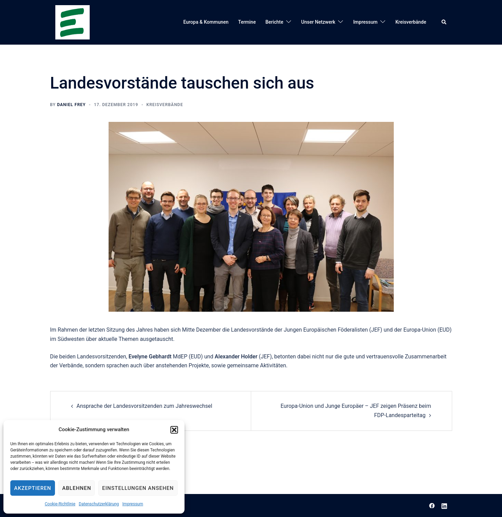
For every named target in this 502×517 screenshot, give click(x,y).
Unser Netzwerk (318, 22)
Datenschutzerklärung (99, 504)
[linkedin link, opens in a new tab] (444, 505)
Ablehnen (76, 488)
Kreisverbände (410, 22)
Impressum (132, 504)
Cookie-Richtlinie (60, 504)
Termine (247, 22)
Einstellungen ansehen (138, 488)
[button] (174, 429)
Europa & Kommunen (206, 22)
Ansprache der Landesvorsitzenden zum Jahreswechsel (144, 406)
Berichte (274, 22)
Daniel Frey (71, 104)
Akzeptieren (32, 488)
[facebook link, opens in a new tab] (432, 505)
